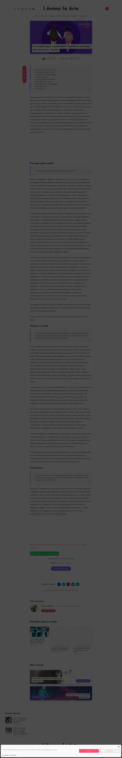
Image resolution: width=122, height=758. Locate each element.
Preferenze (110, 751)
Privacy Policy (13, 755)
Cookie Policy (5, 755)
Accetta (89, 751)
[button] (119, 747)
